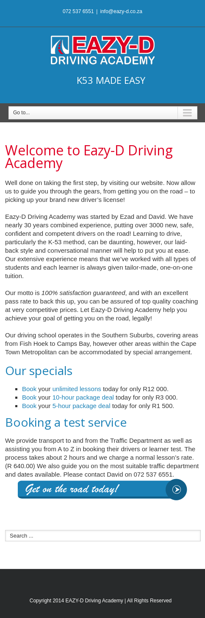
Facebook (92, 580)
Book (29, 388)
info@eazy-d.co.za (121, 11)
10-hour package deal (83, 397)
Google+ (109, 581)
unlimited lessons (77, 388)
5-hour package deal (82, 405)
